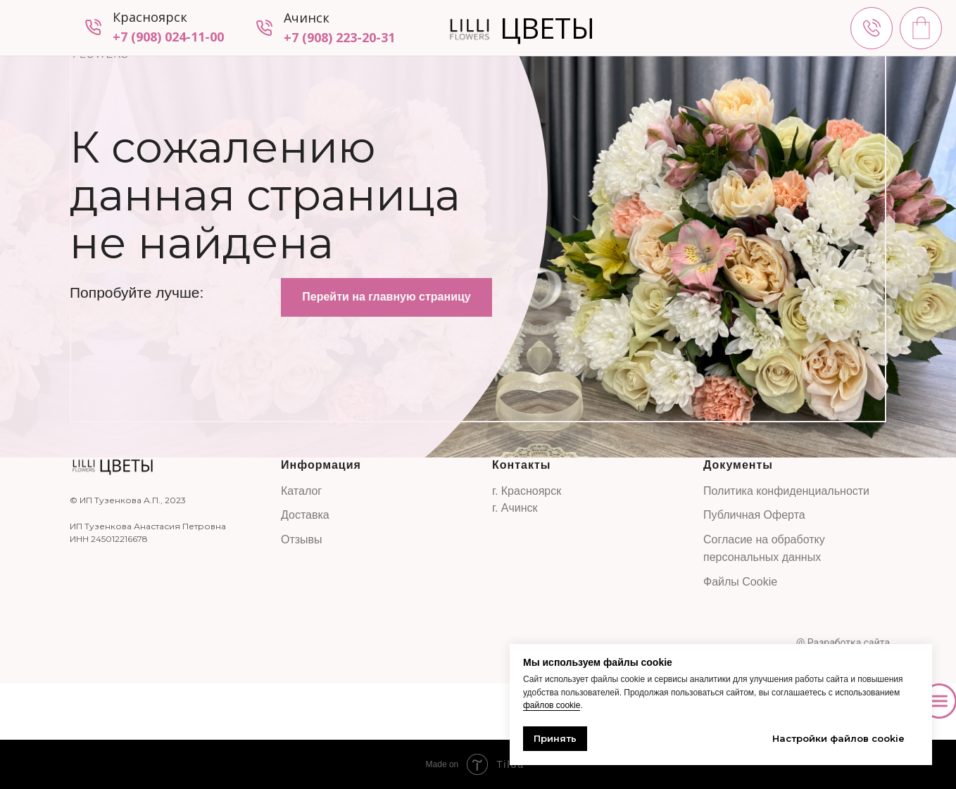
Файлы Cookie (740, 582)
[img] (871, 28)
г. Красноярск (526, 491)
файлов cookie (551, 705)
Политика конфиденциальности (786, 491)
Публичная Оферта (754, 515)
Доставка (305, 515)
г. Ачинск (515, 508)
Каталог (301, 491)
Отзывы (301, 539)
